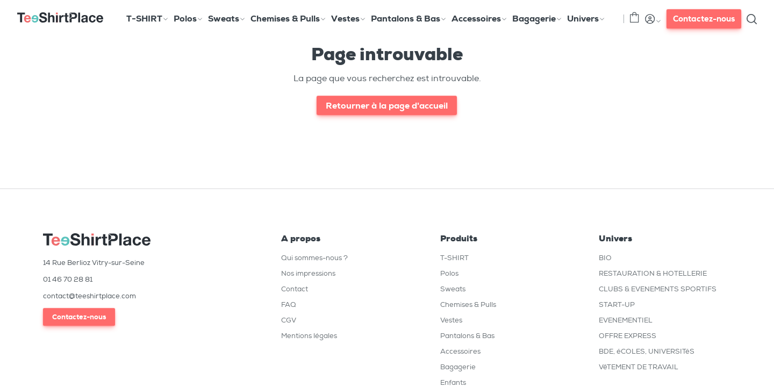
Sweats (452, 288)
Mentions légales (309, 335)
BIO (605, 257)
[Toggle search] (751, 18)
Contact (294, 288)
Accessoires (460, 351)
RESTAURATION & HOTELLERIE (653, 273)
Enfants (453, 382)
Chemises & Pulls (468, 304)
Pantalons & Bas (467, 335)
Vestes (451, 320)
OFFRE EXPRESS (627, 335)
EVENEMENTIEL (626, 320)
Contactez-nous (704, 18)
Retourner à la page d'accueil (387, 105)
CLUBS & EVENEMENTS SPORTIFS (657, 288)
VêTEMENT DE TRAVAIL (638, 366)
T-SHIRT (454, 257)
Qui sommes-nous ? (314, 257)
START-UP (617, 304)
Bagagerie (458, 366)
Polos (449, 273)
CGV (288, 320)
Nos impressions (308, 273)
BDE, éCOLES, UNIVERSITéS (646, 351)
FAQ (288, 304)
